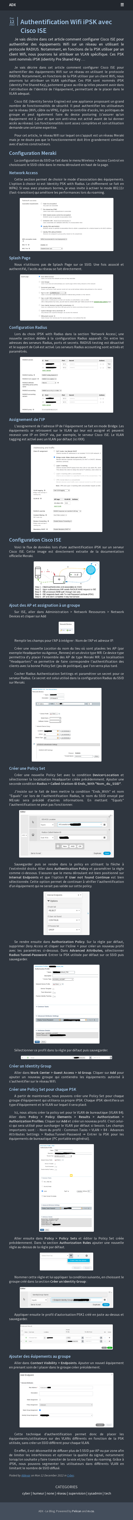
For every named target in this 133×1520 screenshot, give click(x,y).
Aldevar (25, 1475)
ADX (12, 4)
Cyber (70, 1475)
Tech (107, 1493)
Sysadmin (95, 1493)
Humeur (38, 1493)
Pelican (76, 1511)
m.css (90, 1511)
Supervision (77, 1493)
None (50, 1493)
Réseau (61, 1493)
